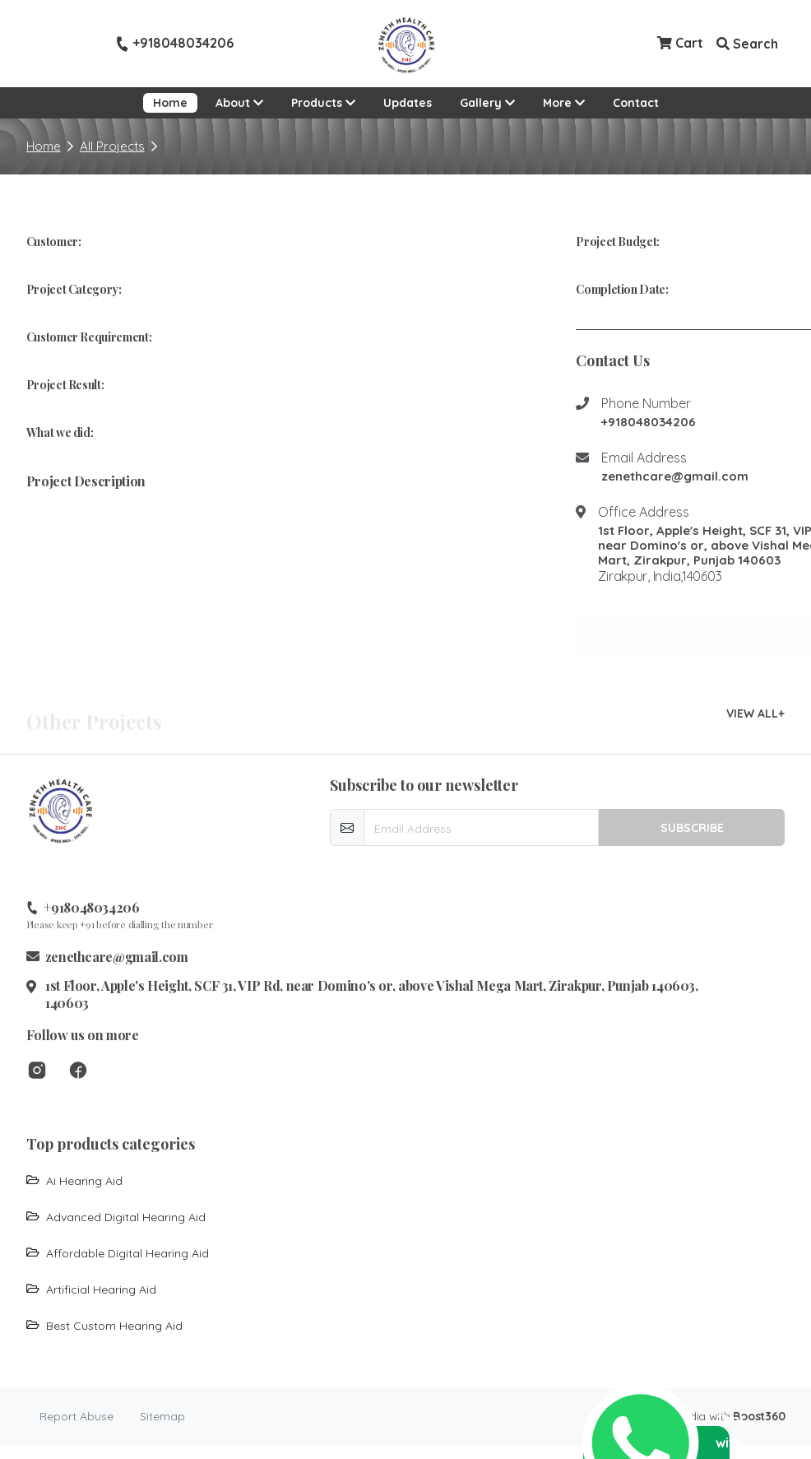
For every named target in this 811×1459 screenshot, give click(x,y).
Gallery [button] (487, 102)
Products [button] (323, 102)
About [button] (239, 102)
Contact (636, 102)
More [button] (569, 101)
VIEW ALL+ (755, 713)
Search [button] (747, 43)
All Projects (112, 146)
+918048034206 (175, 43)
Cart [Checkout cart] (680, 43)
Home (170, 102)
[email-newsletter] (481, 827)
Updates (407, 102)
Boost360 (759, 1416)
